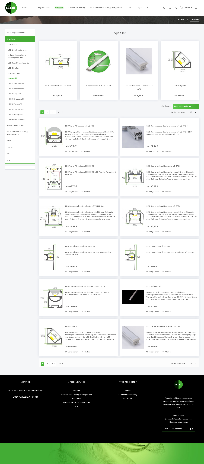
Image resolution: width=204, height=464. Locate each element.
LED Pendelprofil (16, 109)
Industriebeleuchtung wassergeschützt (17, 56)
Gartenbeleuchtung (15, 125)
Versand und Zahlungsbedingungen (76, 394)
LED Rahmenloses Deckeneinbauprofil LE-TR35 (167, 126)
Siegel (9, 147)
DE (8, 154)
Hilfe (9, 141)
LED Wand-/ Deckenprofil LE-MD (79, 126)
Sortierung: (166, 106)
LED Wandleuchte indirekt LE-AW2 (80, 246)
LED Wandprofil (16, 114)
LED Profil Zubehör (16, 119)
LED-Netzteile (14, 73)
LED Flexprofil (15, 104)
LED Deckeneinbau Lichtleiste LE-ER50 (163, 206)
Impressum (127, 398)
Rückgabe (76, 398)
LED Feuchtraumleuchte (18, 63)
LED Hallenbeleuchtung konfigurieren (17, 133)
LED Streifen (13, 68)
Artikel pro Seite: (178, 112)
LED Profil (12, 78)
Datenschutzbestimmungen (177, 419)
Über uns (127, 391)
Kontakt (76, 391)
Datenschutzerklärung (127, 394)
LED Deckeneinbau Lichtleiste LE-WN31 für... (84, 206)
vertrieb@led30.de (25, 397)
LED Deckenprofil (16, 89)
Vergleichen (71, 151)
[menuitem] (25, 7)
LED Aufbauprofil (16, 83)
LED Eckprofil (15, 94)
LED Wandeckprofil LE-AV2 (158, 246)
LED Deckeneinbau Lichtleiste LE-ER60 (163, 166)
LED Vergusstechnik (16, 32)
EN (8, 160)
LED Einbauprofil (16, 99)
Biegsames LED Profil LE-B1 (98, 86)
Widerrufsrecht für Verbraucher (76, 402)
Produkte (11, 39)
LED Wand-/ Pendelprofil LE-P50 (79, 166)
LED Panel (12, 45)
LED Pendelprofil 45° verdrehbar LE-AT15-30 (85, 286)
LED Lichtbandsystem (17, 50)
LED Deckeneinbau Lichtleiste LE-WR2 (139, 87)
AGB (76, 406)
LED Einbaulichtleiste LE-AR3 (58, 86)
